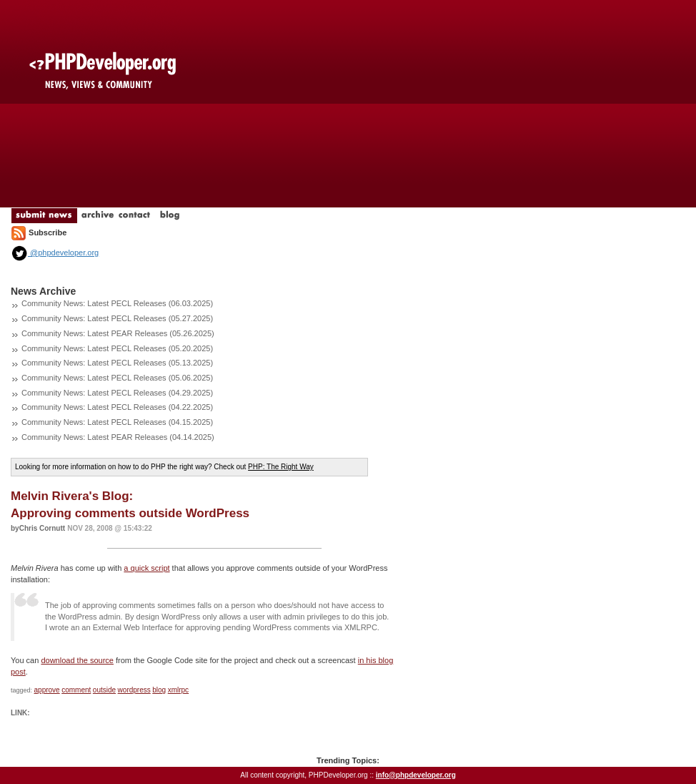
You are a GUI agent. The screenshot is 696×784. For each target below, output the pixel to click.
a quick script (146, 568)
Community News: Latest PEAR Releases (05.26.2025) (117, 333)
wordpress (134, 690)
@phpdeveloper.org (55, 252)
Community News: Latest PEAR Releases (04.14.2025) (117, 437)
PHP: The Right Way (281, 467)
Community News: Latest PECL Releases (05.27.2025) (117, 318)
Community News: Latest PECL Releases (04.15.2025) (117, 422)
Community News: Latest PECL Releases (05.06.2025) (117, 377)
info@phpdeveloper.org (416, 775)
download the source (77, 660)
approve (47, 690)
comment (76, 690)
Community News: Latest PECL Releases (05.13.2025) (117, 362)
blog (159, 690)
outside (104, 690)
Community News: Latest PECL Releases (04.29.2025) (117, 392)
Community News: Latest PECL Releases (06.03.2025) (117, 303)
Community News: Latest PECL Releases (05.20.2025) (117, 348)
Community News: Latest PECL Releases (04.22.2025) (117, 407)
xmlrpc (178, 690)
